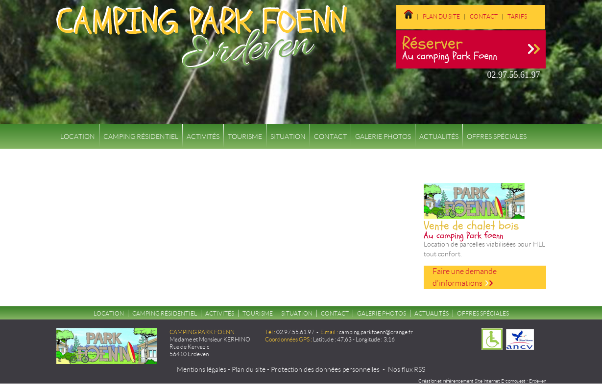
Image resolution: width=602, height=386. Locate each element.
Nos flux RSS (406, 369)
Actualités (438, 136)
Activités (203, 136)
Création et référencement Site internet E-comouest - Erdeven (482, 381)
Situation (288, 136)
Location (77, 136)
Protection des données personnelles (325, 369)
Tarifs (517, 16)
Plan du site (441, 16)
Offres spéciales (497, 136)
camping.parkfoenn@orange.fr (376, 332)
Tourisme (245, 136)
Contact (484, 16)
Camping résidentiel (140, 136)
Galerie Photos (383, 136)
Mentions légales (201, 369)
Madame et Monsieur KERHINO (209, 339)
